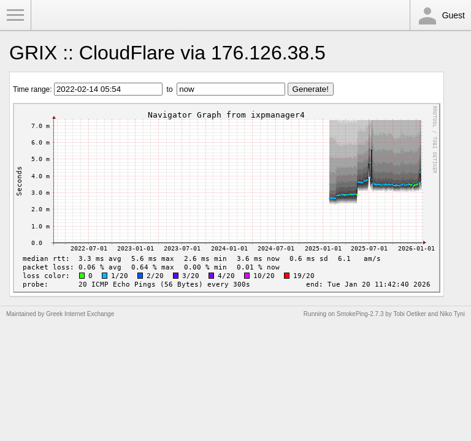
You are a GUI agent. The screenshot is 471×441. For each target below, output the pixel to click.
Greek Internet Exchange (80, 314)
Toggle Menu (15, 15)
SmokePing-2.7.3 (360, 314)
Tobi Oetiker (409, 314)
